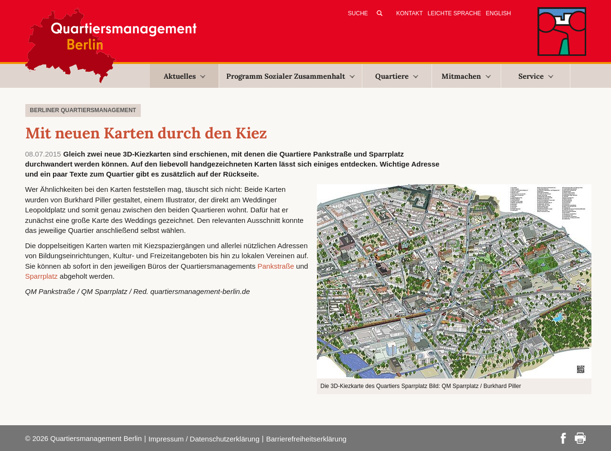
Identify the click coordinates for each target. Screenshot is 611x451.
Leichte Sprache (454, 13)
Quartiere (396, 76)
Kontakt (409, 13)
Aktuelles (184, 76)
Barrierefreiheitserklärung (306, 439)
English (498, 13)
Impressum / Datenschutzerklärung (204, 439)
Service (535, 76)
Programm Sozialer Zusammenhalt (290, 76)
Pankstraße (275, 266)
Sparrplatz (41, 276)
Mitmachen (466, 76)
